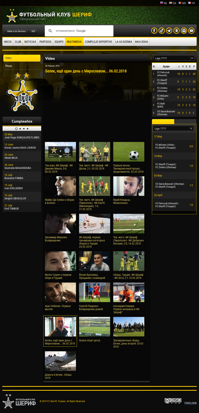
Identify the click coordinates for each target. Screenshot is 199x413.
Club (18, 42)
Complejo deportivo (98, 42)
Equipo (59, 42)
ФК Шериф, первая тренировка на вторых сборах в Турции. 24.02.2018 (92, 242)
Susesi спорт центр (89, 340)
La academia (123, 42)
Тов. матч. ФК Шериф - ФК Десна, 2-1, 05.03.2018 (93, 167)
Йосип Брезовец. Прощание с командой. (92, 276)
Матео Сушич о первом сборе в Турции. (58, 276)
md (182, 3)
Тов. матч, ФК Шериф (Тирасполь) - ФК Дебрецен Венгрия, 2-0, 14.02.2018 (128, 240)
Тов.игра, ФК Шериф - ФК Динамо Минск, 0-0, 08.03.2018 (59, 168)
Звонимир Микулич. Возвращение (56, 239)
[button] (192, 58)
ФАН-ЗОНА (141, 42)
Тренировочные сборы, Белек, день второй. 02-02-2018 (128, 343)
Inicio (8, 42)
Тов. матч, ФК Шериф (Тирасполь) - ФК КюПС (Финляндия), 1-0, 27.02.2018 (92, 204)
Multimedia (74, 42)
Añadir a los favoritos (16, 31)
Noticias (30, 42)
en (172, 3)
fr (191, 3)
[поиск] (78, 31)
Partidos (45, 42)
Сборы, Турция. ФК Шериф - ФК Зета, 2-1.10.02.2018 (128, 276)
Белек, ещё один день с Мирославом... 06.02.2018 (60, 342)
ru (163, 3)
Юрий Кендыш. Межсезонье (122, 201)
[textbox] (172, 58)
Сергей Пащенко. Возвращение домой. (91, 307)
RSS (33, 31)
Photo (8, 66)
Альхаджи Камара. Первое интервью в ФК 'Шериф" (126, 309)
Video (8, 58)
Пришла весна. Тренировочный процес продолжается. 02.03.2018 (128, 168)
